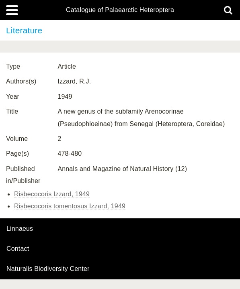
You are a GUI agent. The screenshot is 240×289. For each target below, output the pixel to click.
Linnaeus (19, 229)
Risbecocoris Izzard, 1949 (52, 194)
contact (17, 248)
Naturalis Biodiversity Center (48, 269)
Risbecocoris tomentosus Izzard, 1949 (69, 206)
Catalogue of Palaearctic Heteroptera (120, 10)
